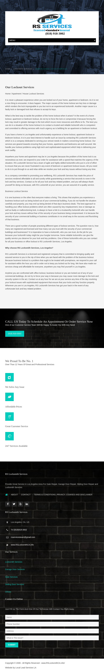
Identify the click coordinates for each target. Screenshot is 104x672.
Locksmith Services (22, 69)
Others (8, 592)
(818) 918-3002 (14, 333)
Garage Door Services (15, 569)
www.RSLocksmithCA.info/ (53, 663)
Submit (12, 645)
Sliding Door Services (14, 584)
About (14, 495)
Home (7, 69)
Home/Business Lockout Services (51, 69)
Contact (26, 495)
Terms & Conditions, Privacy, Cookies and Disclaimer (63, 495)
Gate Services (11, 577)
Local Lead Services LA (26, 668)
